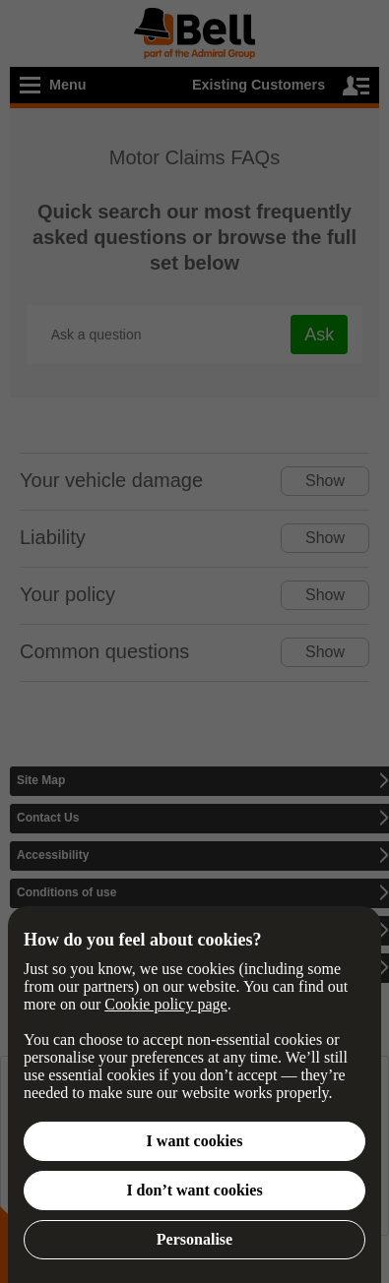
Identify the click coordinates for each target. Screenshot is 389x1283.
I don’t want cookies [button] (194, 1190)
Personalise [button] (194, 1239)
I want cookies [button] (195, 1140)
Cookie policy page (165, 1004)
